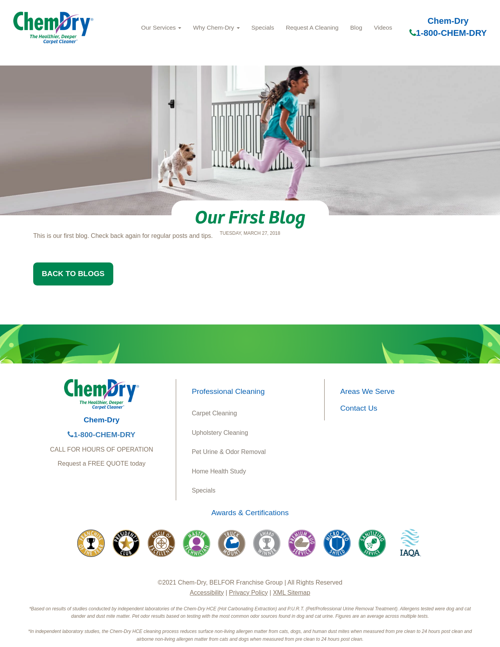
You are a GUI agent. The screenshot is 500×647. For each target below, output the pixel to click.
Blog (356, 27)
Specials (263, 27)
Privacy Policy (248, 592)
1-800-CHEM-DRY (448, 33)
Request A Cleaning (312, 27)
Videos (383, 27)
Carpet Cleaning (214, 413)
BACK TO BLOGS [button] (73, 273)
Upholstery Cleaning (220, 432)
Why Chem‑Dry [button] (216, 27)
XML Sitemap (291, 592)
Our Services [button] (161, 27)
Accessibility (207, 592)
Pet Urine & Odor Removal (229, 451)
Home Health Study (219, 471)
